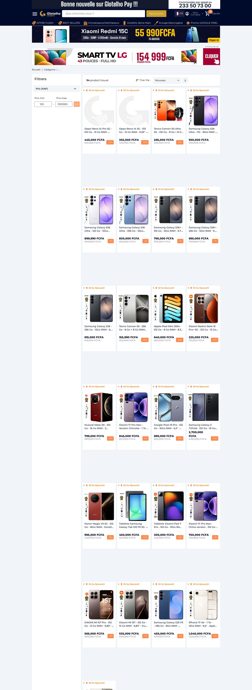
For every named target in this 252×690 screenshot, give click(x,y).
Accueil (36, 69)
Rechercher (156, 13)
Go (76, 104)
